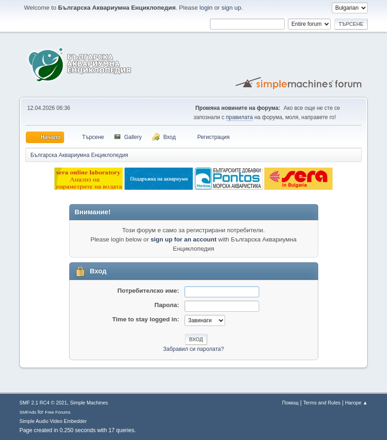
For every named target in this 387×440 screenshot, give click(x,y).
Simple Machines (89, 402)
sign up (231, 7)
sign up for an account (183, 239)
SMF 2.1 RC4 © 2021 (43, 402)
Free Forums (58, 412)
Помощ (290, 402)
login (206, 7)
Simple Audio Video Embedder (53, 421)
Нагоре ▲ (356, 402)
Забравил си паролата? (193, 349)
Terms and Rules (321, 402)
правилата (239, 117)
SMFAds (27, 412)
